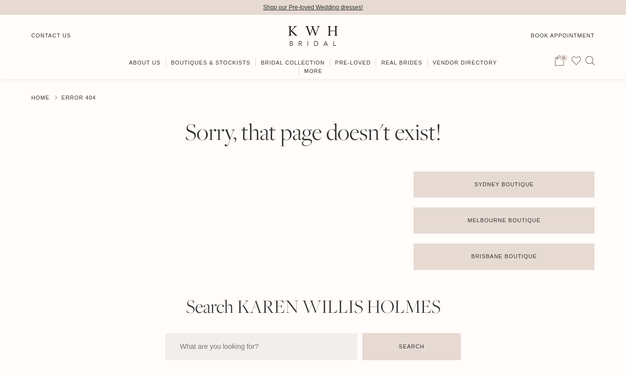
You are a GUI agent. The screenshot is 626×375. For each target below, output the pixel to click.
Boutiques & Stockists (210, 63)
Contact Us (51, 35)
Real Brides (401, 63)
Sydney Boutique (504, 184)
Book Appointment (563, 35)
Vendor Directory (465, 63)
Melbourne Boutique (504, 220)
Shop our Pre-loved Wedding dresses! (313, 7)
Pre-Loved (353, 63)
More (313, 71)
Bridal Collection (293, 63)
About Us (145, 63)
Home (41, 98)
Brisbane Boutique (504, 256)
